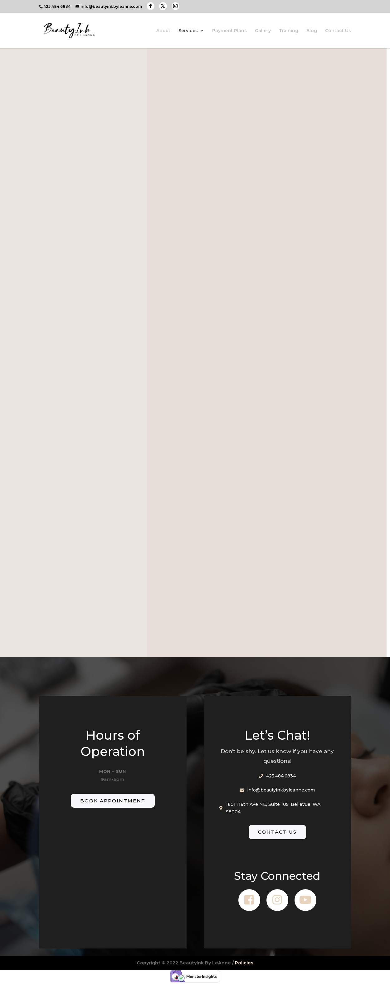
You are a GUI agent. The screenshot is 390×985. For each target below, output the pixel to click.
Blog (311, 30)
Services (188, 30)
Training (288, 30)
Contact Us (338, 30)
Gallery (263, 30)
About (163, 30)
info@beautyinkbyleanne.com (281, 790)
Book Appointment (112, 801)
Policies (244, 963)
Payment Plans (229, 30)
